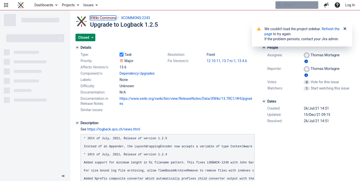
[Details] (77, 47)
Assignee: (275, 55)
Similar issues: (92, 110)
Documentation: (93, 92)
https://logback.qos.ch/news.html (113, 129)
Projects (68, 5)
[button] (6, 5)
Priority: (87, 61)
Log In (350, 5)
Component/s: (92, 73)
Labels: (86, 80)
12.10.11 (213, 61)
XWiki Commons (103, 18)
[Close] (344, 28)
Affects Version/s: (95, 67)
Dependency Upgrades (137, 73)
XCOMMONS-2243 (135, 18)
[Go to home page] (21, 5)
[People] (264, 47)
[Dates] (264, 101)
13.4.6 (242, 61)
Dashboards (43, 5)
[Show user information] (306, 61)
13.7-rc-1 (229, 61)
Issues (88, 5)
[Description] (77, 123)
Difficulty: (88, 86)
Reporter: (274, 69)
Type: (85, 55)
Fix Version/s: (178, 61)
